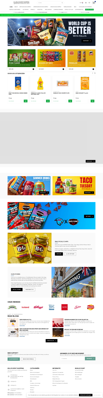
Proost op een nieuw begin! (73, 329)
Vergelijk (77, 376)
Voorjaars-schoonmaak (85, 6)
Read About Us (29, 289)
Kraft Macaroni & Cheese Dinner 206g (18, 93)
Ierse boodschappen (56, 6)
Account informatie (79, 370)
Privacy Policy (56, 376)
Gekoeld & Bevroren (14, 9)
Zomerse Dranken (58, 9)
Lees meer (22, 325)
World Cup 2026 (69, 9)
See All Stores (17, 289)
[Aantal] (22, 101)
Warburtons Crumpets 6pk (61, 93)
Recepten (39, 9)
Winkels (33, 9)
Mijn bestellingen (78, 372)
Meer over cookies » (97, 395)
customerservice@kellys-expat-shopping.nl (17, 389)
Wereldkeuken (67, 6)
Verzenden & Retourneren (58, 374)
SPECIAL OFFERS (89, 9)
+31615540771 (13, 381)
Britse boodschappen (25, 6)
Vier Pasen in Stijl (25, 319)
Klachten (54, 385)
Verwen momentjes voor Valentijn (76, 319)
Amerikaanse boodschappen (40, 6)
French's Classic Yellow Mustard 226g (38, 93)
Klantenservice (79, 9)
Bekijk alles (51, 341)
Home (11, 6)
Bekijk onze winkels (28, 359)
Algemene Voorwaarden (58, 372)
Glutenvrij (26, 9)
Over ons (55, 370)
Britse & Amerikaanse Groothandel (60, 383)
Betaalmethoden (56, 378)
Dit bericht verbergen (85, 395)
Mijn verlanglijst (78, 374)
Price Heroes (48, 9)
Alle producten (78, 378)
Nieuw (16, 6)
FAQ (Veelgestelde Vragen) (58, 381)
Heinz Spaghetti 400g (82, 93)
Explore (59, 253)
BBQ (75, 6)
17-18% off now (70, 253)
